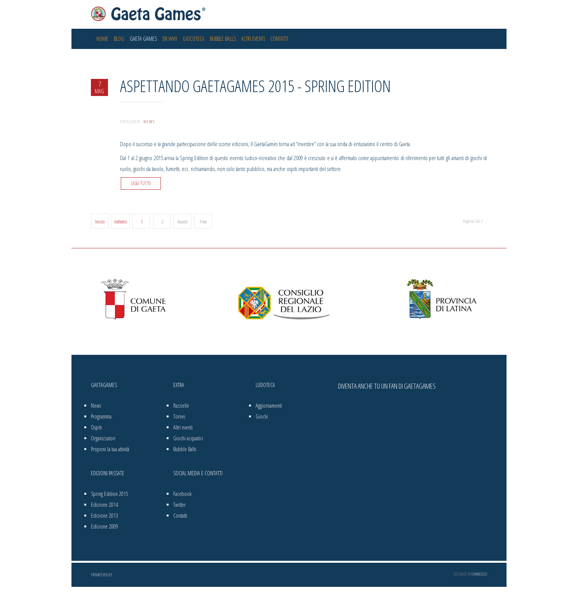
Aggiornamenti (269, 405)
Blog (119, 38)
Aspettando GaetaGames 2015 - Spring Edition (255, 86)
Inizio (99, 221)
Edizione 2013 (104, 515)
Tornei (179, 416)
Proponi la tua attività (110, 449)
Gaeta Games (143, 38)
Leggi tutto (141, 183)
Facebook (182, 493)
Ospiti (96, 427)
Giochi (262, 416)
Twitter (179, 504)
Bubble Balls (223, 38)
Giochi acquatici (188, 438)
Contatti (279, 38)
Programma (101, 416)
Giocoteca (193, 38)
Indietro (120, 221)
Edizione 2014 (104, 504)
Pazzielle (181, 405)
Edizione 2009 (104, 526)
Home (102, 38)
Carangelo (479, 574)
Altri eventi (253, 38)
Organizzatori (103, 438)
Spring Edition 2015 (109, 493)
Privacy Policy (101, 575)
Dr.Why (169, 38)
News (149, 121)
